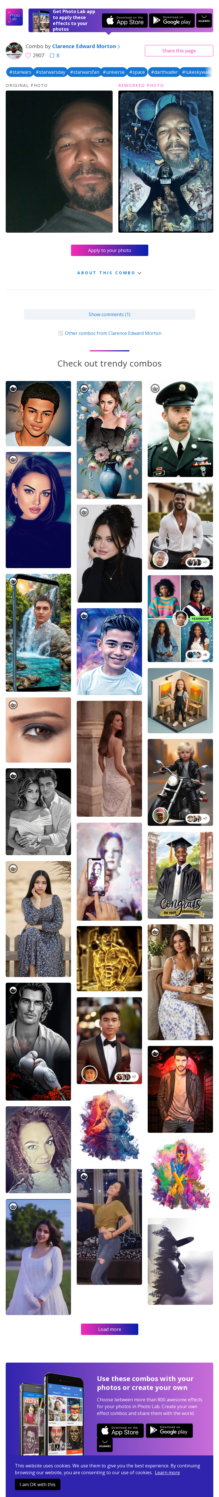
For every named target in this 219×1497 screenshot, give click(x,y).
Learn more (167, 1472)
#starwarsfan (84, 72)
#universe (114, 72)
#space (137, 72)
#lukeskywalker (199, 72)
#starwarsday (50, 72)
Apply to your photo (109, 250)
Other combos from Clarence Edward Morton (109, 333)
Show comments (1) (109, 314)
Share (179, 51)
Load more (109, 1329)
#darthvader (164, 72)
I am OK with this (38, 1484)
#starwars (20, 72)
